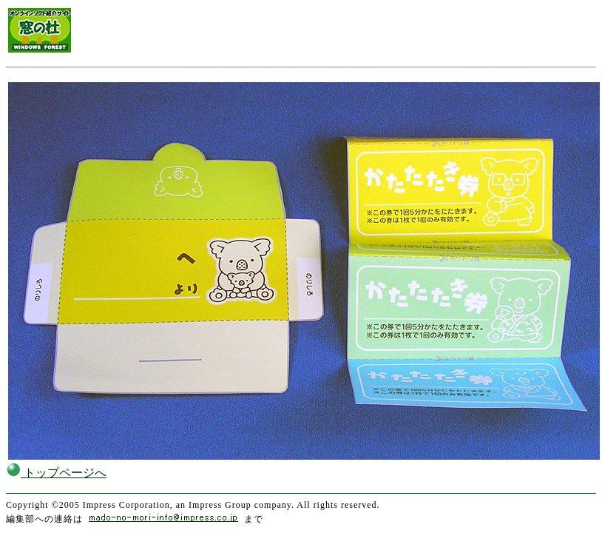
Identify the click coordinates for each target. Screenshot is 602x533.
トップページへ (56, 472)
